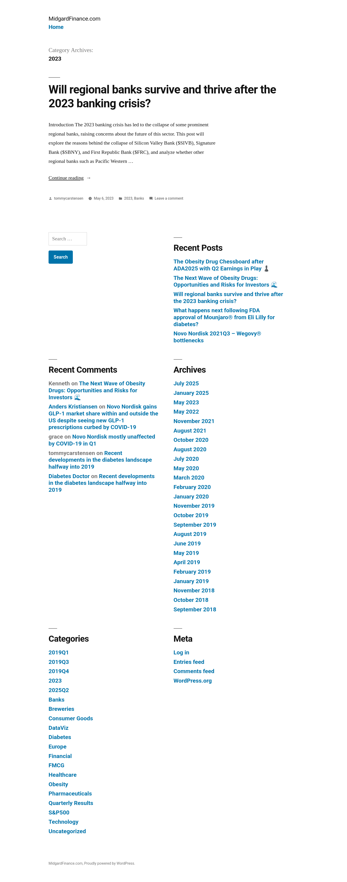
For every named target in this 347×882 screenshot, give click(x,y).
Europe (58, 746)
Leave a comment (169, 198)
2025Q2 (59, 690)
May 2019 (186, 553)
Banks (139, 198)
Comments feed (194, 671)
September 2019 (195, 524)
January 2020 (191, 496)
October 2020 (191, 439)
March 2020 (189, 477)
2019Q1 (59, 652)
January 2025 (191, 393)
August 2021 (190, 430)
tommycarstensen (68, 198)
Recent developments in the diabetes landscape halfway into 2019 (100, 460)
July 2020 (186, 458)
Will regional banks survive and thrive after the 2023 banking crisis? (228, 297)
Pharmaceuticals (70, 793)
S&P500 (59, 812)
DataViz (58, 727)
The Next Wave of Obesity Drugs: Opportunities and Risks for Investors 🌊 (226, 281)
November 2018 (194, 590)
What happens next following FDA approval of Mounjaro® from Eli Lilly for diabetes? (224, 317)
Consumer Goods (71, 718)
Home (56, 27)
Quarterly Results (71, 803)
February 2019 (192, 571)
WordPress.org (193, 680)
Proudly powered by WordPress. (109, 863)
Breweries (61, 709)
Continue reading (70, 178)
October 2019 (191, 515)
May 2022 (186, 411)
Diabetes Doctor (69, 476)
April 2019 (187, 562)
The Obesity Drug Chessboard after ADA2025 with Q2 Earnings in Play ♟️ (222, 265)
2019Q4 (59, 671)
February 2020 (192, 487)
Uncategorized (67, 831)
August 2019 (190, 534)
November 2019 (194, 505)
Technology (63, 821)
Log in (181, 652)
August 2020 (190, 449)
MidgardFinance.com (74, 18)
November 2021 (194, 421)
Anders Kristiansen (73, 406)
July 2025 (186, 383)
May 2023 (186, 402)
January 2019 (191, 581)
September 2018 (195, 609)
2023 (128, 198)
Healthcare (63, 774)
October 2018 (191, 600)
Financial (60, 756)
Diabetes (60, 737)
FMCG (56, 765)
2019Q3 (59, 662)
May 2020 (186, 468)
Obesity (58, 784)
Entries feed (189, 662)
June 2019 (187, 543)
